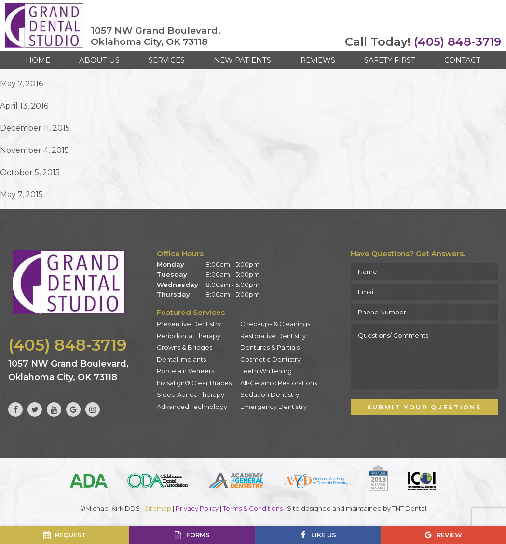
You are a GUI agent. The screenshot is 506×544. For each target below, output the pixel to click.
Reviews (318, 60)
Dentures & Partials (270, 347)
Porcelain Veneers (185, 371)
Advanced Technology (192, 406)
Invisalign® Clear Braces (194, 383)
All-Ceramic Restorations (278, 383)
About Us (99, 60)
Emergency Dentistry (273, 406)
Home (38, 60)
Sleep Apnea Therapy (190, 394)
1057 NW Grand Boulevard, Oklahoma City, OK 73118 (155, 36)
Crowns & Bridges (184, 347)
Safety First (389, 60)
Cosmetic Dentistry (270, 359)
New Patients (242, 60)
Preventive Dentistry (189, 323)
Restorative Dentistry (273, 336)
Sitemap (157, 508)
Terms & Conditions (253, 508)
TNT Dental (409, 508)
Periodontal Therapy (188, 336)
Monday (170, 264)
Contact (462, 60)
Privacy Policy (197, 508)
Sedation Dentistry (269, 394)
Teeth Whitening (266, 371)
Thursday (173, 294)
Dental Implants (181, 359)
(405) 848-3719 (423, 42)
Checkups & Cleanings (275, 323)
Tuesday (172, 274)
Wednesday (177, 284)
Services (167, 60)
